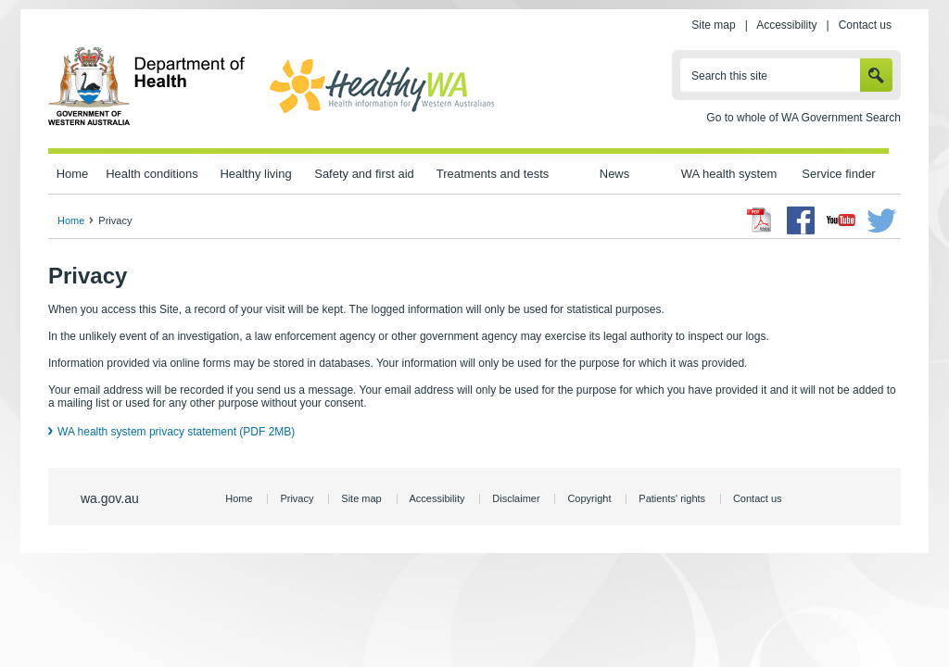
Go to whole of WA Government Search (803, 117)
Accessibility (786, 25)
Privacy (296, 498)
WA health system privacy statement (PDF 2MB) (176, 431)
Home (73, 174)
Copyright (589, 498)
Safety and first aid (364, 174)
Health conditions (152, 174)
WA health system (729, 174)
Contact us (865, 25)
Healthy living (255, 174)
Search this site (729, 75)
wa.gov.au (110, 498)
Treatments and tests (493, 174)
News (614, 174)
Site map (713, 25)
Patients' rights (672, 498)
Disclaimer (515, 498)
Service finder (838, 174)
